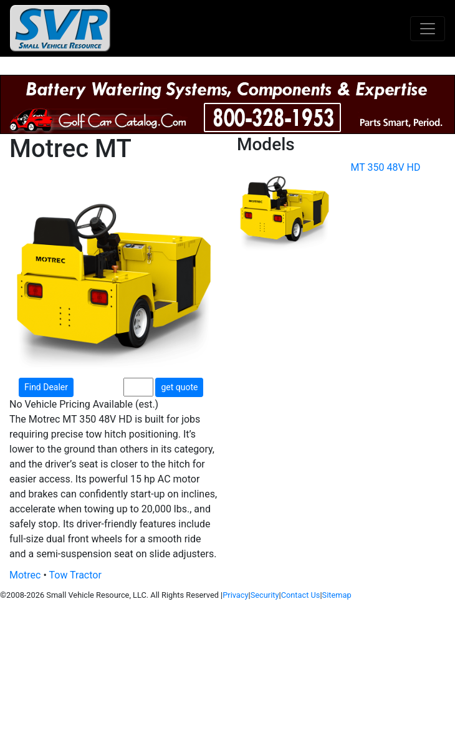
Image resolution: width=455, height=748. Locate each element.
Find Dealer (46, 387)
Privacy (235, 595)
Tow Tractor (75, 575)
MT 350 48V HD (386, 167)
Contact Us (300, 595)
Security (265, 595)
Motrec (25, 575)
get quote (179, 387)
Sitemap (337, 595)
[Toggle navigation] (427, 28)
